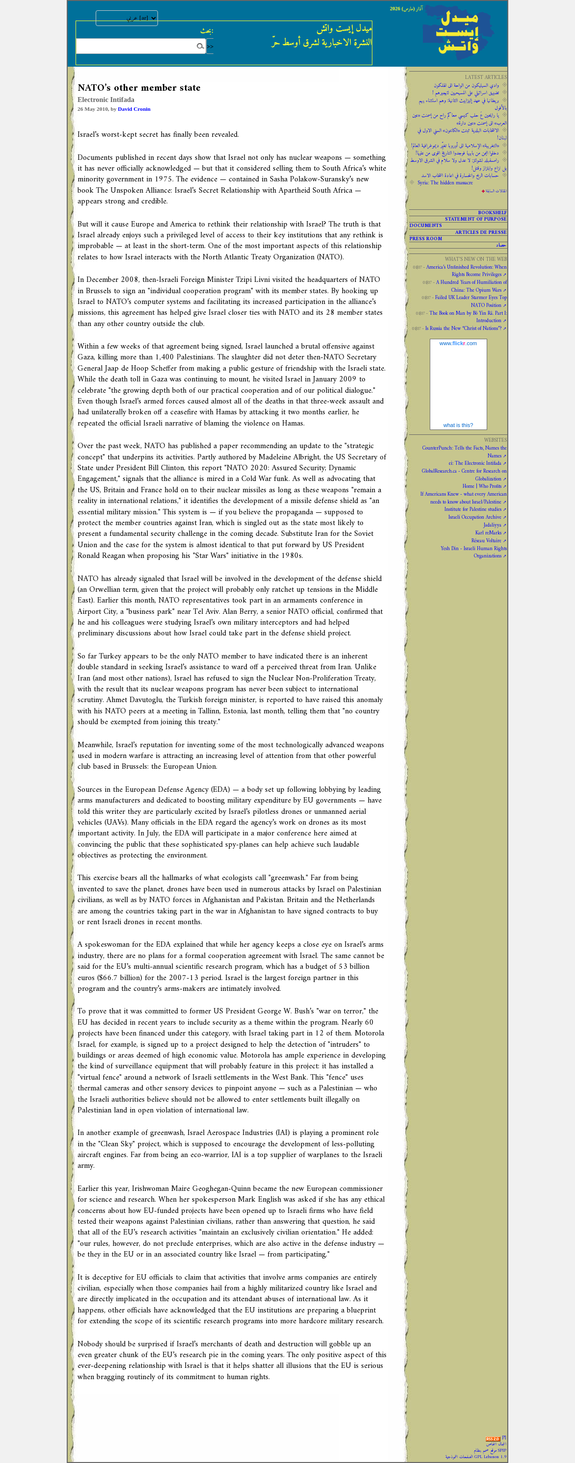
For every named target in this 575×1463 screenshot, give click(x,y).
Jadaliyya (492, 525)
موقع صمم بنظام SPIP (490, 1451)
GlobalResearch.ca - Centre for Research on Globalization (464, 475)
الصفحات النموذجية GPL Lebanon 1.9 (475, 1457)
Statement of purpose (476, 219)
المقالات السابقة (496, 191)
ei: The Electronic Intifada (475, 463)
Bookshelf (492, 213)
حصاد (501, 245)
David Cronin (134, 109)
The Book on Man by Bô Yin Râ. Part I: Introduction (468, 317)
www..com (458, 343)
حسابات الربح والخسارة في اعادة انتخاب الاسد (460, 175)
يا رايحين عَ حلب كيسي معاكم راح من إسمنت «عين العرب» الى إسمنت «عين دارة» (459, 119)
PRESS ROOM (426, 239)
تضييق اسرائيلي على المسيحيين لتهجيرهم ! (465, 92)
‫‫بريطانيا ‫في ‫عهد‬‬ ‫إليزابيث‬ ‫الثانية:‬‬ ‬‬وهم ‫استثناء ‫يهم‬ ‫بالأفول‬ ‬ (463, 104)
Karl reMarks (488, 533)
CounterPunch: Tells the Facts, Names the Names (464, 452)
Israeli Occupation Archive (474, 517)
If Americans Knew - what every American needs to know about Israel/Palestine (463, 498)
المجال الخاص (496, 1444)
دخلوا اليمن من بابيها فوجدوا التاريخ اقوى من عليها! (457, 153)
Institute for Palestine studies (472, 509)
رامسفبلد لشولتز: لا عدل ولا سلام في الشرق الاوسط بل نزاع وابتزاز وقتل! (458, 164)
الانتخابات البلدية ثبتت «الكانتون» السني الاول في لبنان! (462, 134)
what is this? (458, 425)
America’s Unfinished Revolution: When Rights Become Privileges (466, 271)
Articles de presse (481, 232)
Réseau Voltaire (486, 540)
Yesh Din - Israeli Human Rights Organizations (474, 552)
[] (504, 1437)
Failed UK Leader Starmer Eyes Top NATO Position (471, 301)
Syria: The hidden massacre (445, 182)
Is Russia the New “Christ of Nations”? (463, 328)
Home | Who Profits (482, 486)
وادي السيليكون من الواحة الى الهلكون (466, 85)
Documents (426, 225)
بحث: (206, 31)
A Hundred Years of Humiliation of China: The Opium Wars (471, 286)
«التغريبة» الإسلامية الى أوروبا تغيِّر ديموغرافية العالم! (455, 145)
